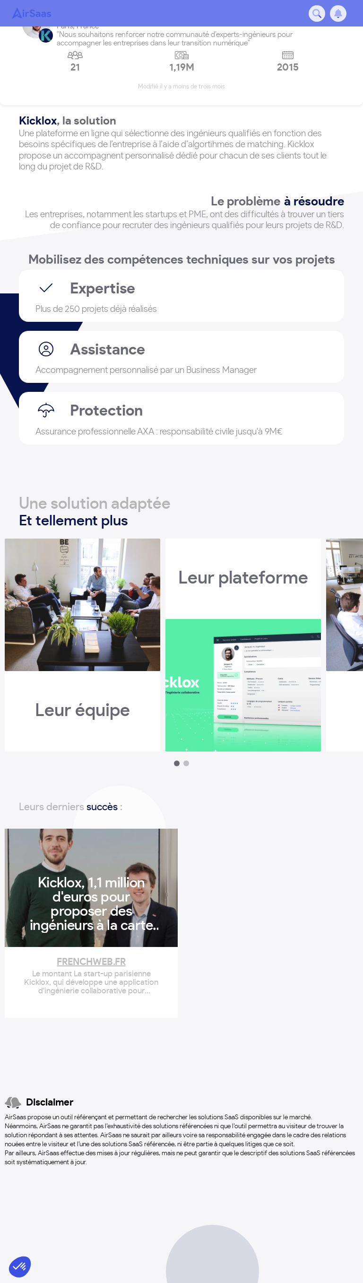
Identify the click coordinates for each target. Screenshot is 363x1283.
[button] (20, 1267)
